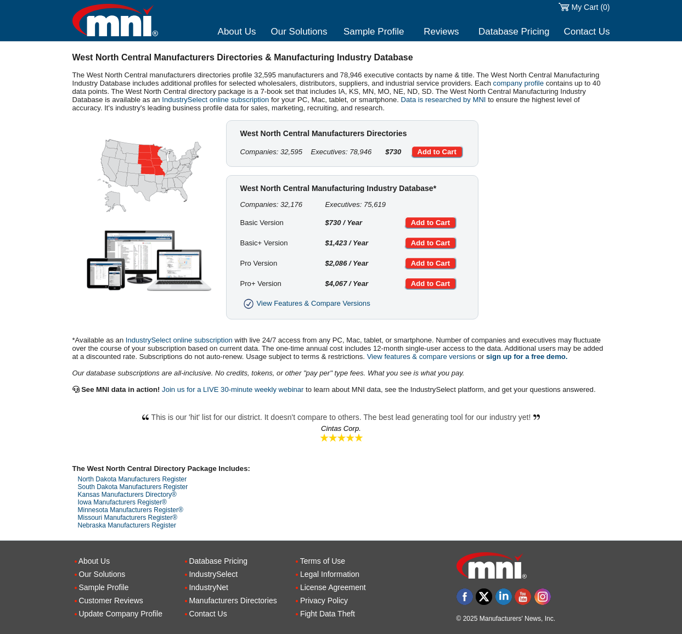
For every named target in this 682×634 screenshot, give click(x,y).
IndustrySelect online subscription (215, 100)
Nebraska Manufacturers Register (127, 525)
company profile (518, 83)
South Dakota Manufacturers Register (133, 487)
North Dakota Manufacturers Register (132, 479)
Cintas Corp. (341, 428)
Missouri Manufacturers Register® (128, 517)
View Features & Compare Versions (305, 303)
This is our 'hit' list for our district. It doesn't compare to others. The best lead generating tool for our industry (341, 417)
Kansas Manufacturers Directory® (127, 494)
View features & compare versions (421, 356)
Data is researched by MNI (443, 100)
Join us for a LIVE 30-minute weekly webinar (232, 389)
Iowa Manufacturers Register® (122, 502)
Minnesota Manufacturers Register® (130, 510)
